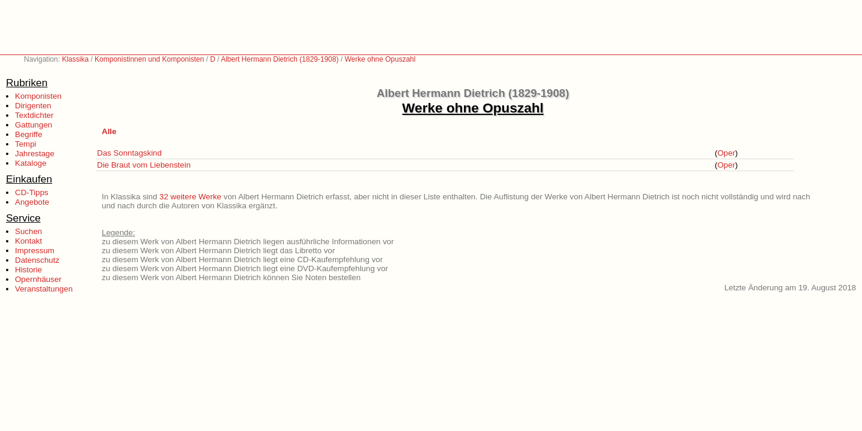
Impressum (34, 250)
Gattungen (33, 124)
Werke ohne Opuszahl (380, 59)
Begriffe (29, 134)
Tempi (26, 143)
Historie (28, 269)
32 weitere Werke (190, 196)
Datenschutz (37, 260)
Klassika (75, 59)
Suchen (28, 231)
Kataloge (31, 163)
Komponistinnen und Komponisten (149, 59)
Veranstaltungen (43, 288)
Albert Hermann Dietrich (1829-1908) (280, 59)
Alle (109, 131)
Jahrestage (34, 153)
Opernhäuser (38, 279)
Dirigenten (33, 105)
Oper (726, 152)
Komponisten (38, 96)
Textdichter (34, 115)
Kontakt (28, 240)
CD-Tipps (31, 192)
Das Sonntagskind (129, 152)
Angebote (32, 202)
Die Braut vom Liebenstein (143, 164)
